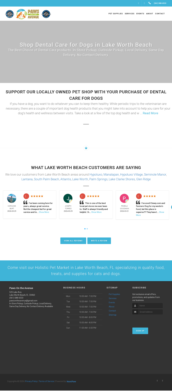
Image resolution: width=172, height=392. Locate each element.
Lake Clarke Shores (122, 179)
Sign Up (140, 332)
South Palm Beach (46, 179)
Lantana (27, 179)
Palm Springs (98, 179)
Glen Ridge (143, 179)
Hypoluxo (95, 174)
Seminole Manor (155, 174)
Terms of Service (46, 383)
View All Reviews (73, 241)
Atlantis (65, 179)
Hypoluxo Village (131, 174)
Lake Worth (80, 179)
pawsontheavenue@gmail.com (23, 302)
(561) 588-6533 (16, 299)
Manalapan (111, 174)
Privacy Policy (31, 383)
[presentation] (147, 321)
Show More (44, 212)
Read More (150, 113)
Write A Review (99, 241)
